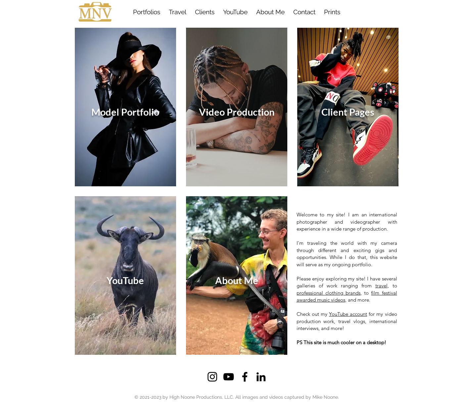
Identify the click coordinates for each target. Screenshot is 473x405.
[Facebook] (244, 376)
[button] (205, 12)
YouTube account (348, 314)
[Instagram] (212, 376)
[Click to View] (125, 107)
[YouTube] (228, 376)
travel (381, 285)
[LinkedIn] (261, 376)
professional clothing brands (328, 293)
